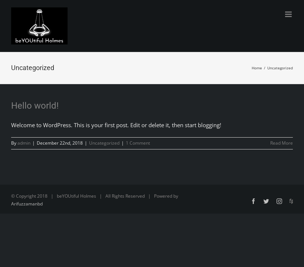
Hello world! (35, 105)
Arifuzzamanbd (27, 204)
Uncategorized (104, 143)
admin (23, 143)
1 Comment (138, 143)
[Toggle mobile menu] (289, 14)
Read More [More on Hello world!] (281, 143)
